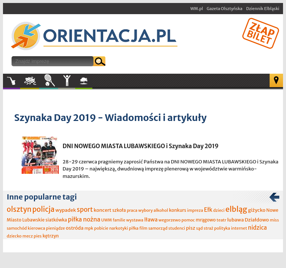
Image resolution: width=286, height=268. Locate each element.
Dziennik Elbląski (262, 8)
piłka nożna (84, 219)
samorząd (157, 228)
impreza (195, 210)
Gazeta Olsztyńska (224, 8)
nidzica (257, 227)
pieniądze (55, 228)
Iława (151, 219)
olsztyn (19, 209)
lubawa (235, 220)
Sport (48, 81)
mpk (89, 228)
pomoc (188, 220)
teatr (221, 220)
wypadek (65, 210)
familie (119, 220)
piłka (134, 228)
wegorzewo (170, 220)
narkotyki (118, 228)
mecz (27, 236)
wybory (145, 210)
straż (208, 228)
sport (85, 209)
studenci (176, 228)
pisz (190, 228)
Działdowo (257, 220)
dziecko (14, 236)
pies (37, 236)
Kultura (29, 81)
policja (43, 209)
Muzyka (11, 81)
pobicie (101, 228)
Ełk (208, 209)
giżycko (257, 210)
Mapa (276, 80)
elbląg (236, 209)
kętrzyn (50, 236)
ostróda (75, 228)
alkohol (160, 210)
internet (239, 228)
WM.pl (196, 8)
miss (274, 220)
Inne (66, 81)
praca (132, 210)
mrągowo (206, 220)
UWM (106, 220)
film (143, 228)
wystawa (134, 220)
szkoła (119, 210)
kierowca (36, 228)
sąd (199, 228)
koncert (102, 210)
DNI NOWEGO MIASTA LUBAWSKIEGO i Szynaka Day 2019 (141, 146)
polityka (222, 228)
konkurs (177, 210)
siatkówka (56, 220)
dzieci (219, 210)
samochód (17, 228)
